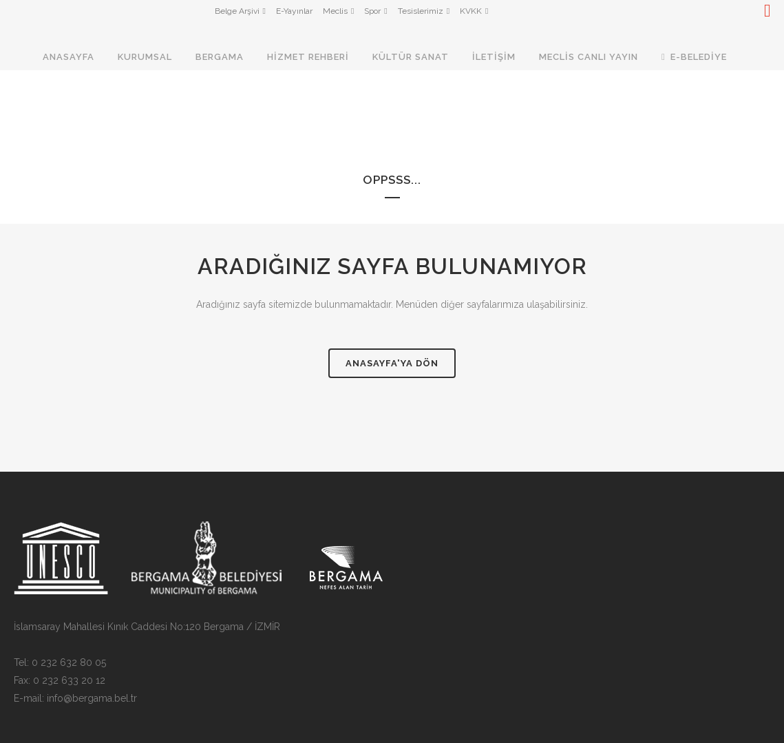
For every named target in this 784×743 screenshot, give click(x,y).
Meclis (335, 11)
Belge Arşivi (237, 11)
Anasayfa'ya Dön (392, 363)
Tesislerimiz (420, 11)
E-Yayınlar (294, 11)
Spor (372, 11)
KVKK (471, 11)
